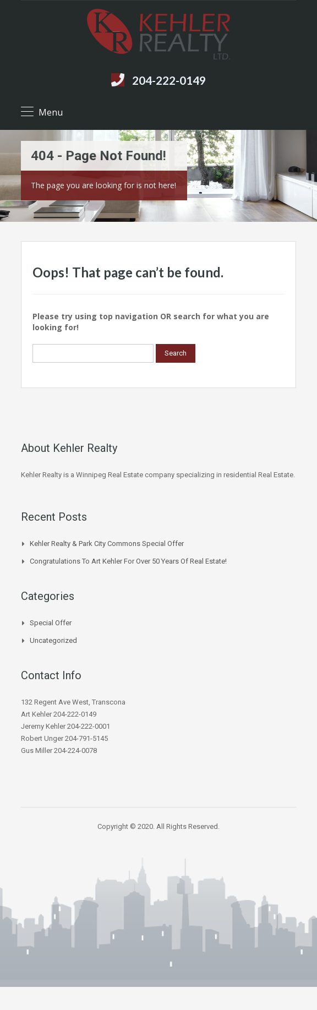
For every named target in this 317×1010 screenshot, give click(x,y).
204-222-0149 (169, 80)
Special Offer (51, 623)
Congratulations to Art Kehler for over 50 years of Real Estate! (128, 561)
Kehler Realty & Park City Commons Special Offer (107, 543)
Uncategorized (53, 640)
